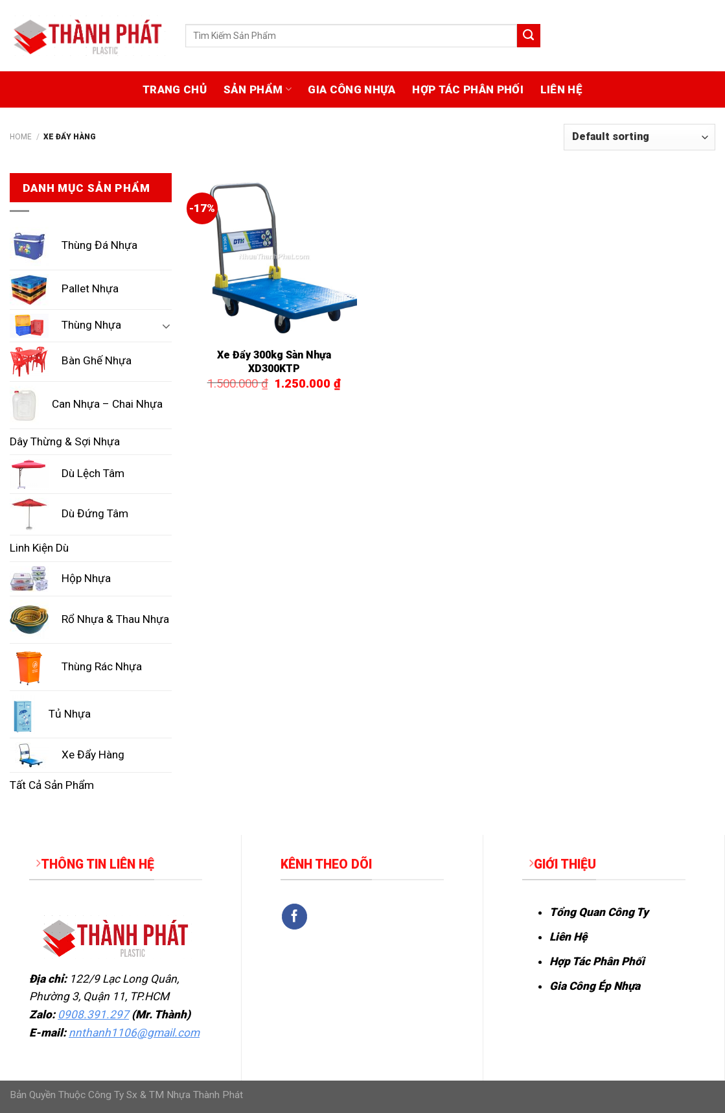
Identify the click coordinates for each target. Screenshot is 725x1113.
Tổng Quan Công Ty (599, 912)
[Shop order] (639, 137)
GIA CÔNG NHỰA (351, 89)
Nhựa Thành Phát (205, 1095)
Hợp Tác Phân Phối (597, 961)
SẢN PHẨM (258, 89)
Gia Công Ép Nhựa (594, 985)
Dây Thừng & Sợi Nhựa (65, 441)
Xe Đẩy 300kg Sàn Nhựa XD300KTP (274, 362)
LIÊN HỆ (561, 89)
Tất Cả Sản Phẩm (52, 785)
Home (21, 136)
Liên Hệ (568, 936)
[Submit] (528, 35)
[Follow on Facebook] (294, 917)
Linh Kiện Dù (39, 547)
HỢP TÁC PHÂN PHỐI (468, 89)
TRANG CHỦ (175, 89)
